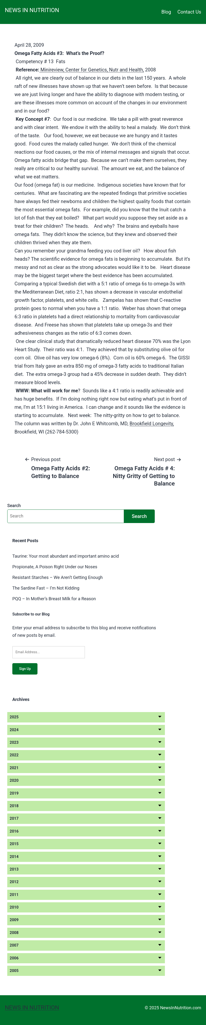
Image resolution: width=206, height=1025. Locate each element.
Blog (166, 12)
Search (14, 505)
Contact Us (189, 12)
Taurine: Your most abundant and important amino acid (65, 556)
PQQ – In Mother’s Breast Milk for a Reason (54, 598)
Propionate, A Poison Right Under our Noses (54, 566)
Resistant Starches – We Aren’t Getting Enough (57, 577)
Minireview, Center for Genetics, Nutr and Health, (91, 70)
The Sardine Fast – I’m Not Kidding (45, 588)
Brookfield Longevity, (152, 423)
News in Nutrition (32, 10)
